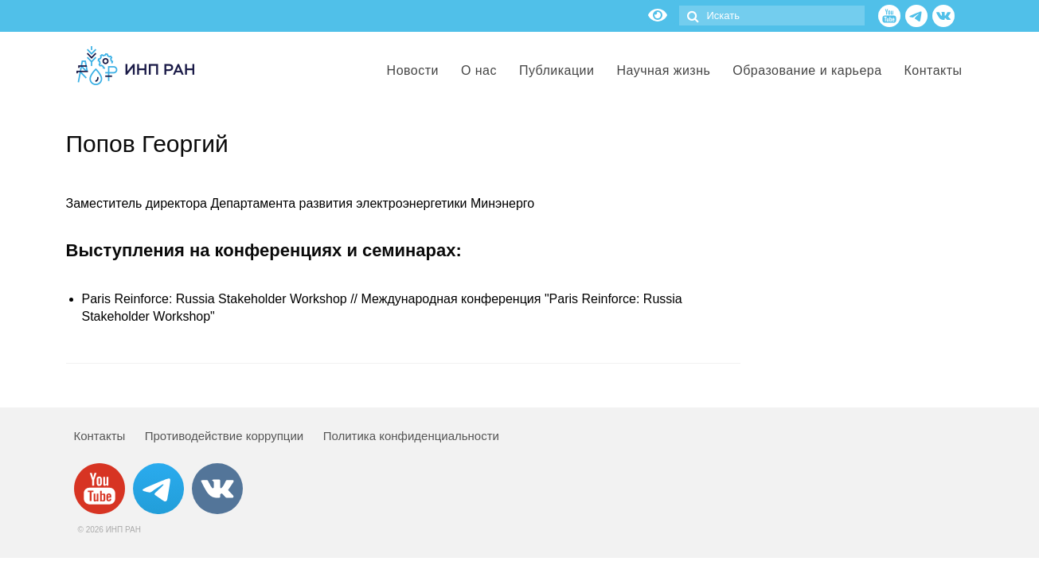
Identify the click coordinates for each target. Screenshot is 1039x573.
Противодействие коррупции (224, 435)
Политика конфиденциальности (411, 435)
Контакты (100, 435)
